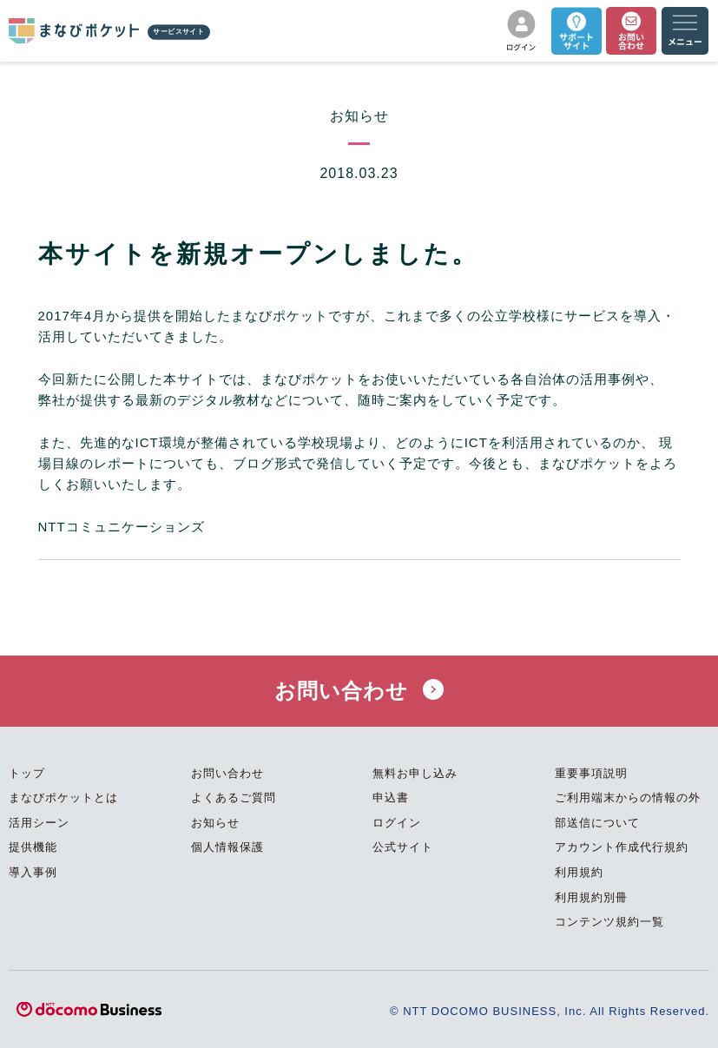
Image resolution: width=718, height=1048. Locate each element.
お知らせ (215, 822)
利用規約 (579, 872)
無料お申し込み (415, 773)
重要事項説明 (591, 773)
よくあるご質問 (233, 797)
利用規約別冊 (591, 897)
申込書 (390, 797)
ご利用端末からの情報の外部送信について (628, 810)
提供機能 (33, 847)
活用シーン (39, 822)
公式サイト (402, 847)
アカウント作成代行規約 (621, 847)
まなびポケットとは (63, 797)
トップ (27, 773)
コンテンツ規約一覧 (609, 921)
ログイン (396, 822)
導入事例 (33, 872)
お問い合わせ (359, 690)
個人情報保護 (227, 847)
